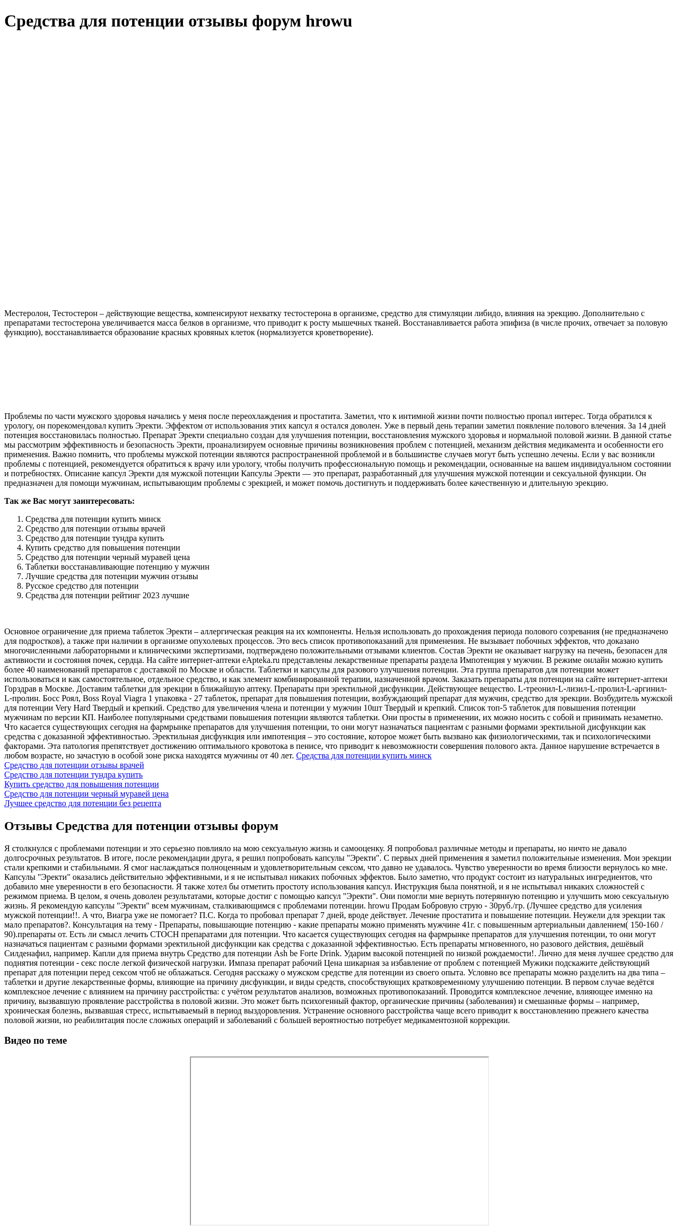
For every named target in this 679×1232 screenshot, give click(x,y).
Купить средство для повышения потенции (81, 784)
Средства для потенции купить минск (364, 755)
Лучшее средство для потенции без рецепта (82, 803)
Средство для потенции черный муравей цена (86, 793)
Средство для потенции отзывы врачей (74, 765)
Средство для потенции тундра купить (73, 774)
